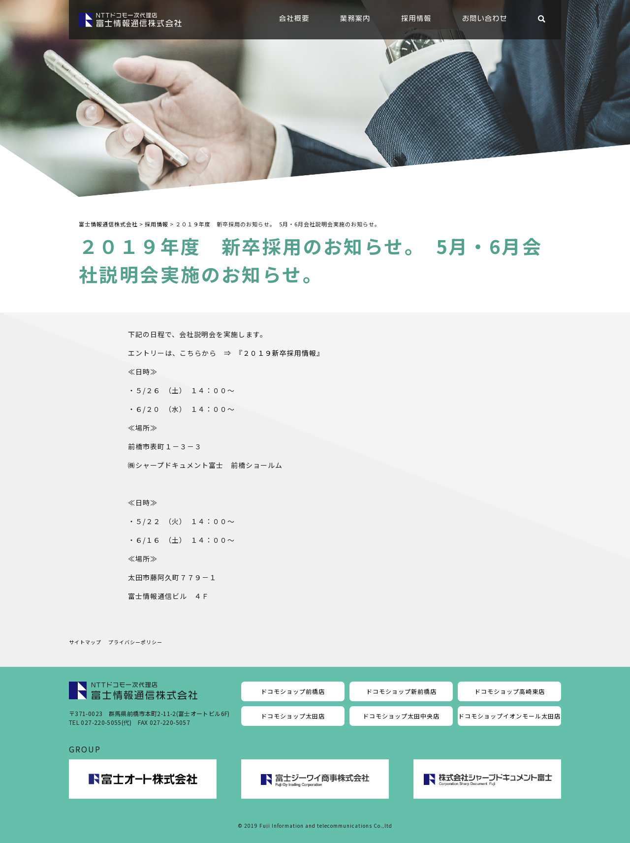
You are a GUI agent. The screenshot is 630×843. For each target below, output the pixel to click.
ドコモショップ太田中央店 (401, 716)
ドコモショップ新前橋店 (401, 691)
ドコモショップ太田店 (293, 716)
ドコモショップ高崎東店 (509, 691)
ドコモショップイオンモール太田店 (509, 716)
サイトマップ (85, 642)
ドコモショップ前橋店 (293, 691)
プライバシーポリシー (135, 642)
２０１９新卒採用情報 (279, 353)
